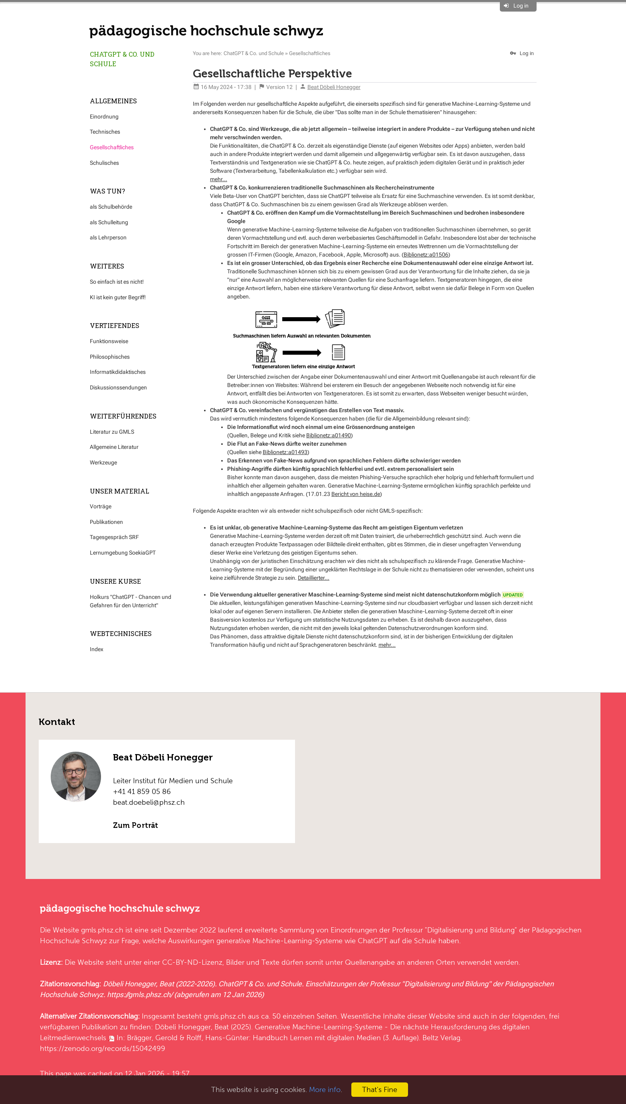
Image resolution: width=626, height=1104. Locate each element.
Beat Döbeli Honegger (334, 87)
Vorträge (100, 506)
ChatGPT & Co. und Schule (122, 59)
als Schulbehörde (111, 206)
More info (325, 1089)
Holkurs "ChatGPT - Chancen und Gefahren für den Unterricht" (130, 601)
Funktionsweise (109, 341)
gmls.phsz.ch (102, 930)
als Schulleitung (109, 222)
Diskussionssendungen (118, 387)
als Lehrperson (108, 237)
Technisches (105, 131)
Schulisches (104, 163)
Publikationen (106, 522)
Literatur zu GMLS (112, 432)
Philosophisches (110, 357)
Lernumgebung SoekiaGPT (123, 552)
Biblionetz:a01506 (426, 254)
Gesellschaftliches (112, 147)
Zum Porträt (135, 825)
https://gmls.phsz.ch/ (139, 994)
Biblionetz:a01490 (328, 435)
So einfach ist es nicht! (117, 281)
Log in (521, 5)
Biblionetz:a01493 (285, 452)
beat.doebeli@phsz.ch (149, 802)
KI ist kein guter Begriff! (118, 297)
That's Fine (379, 1089)
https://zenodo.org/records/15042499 (102, 1048)
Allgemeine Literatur (114, 447)
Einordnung (104, 116)
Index (96, 649)
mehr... (218, 179)
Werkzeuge (103, 462)
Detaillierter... (313, 578)
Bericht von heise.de (355, 494)
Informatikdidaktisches (118, 372)
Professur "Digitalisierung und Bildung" (454, 930)
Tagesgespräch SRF (114, 537)
